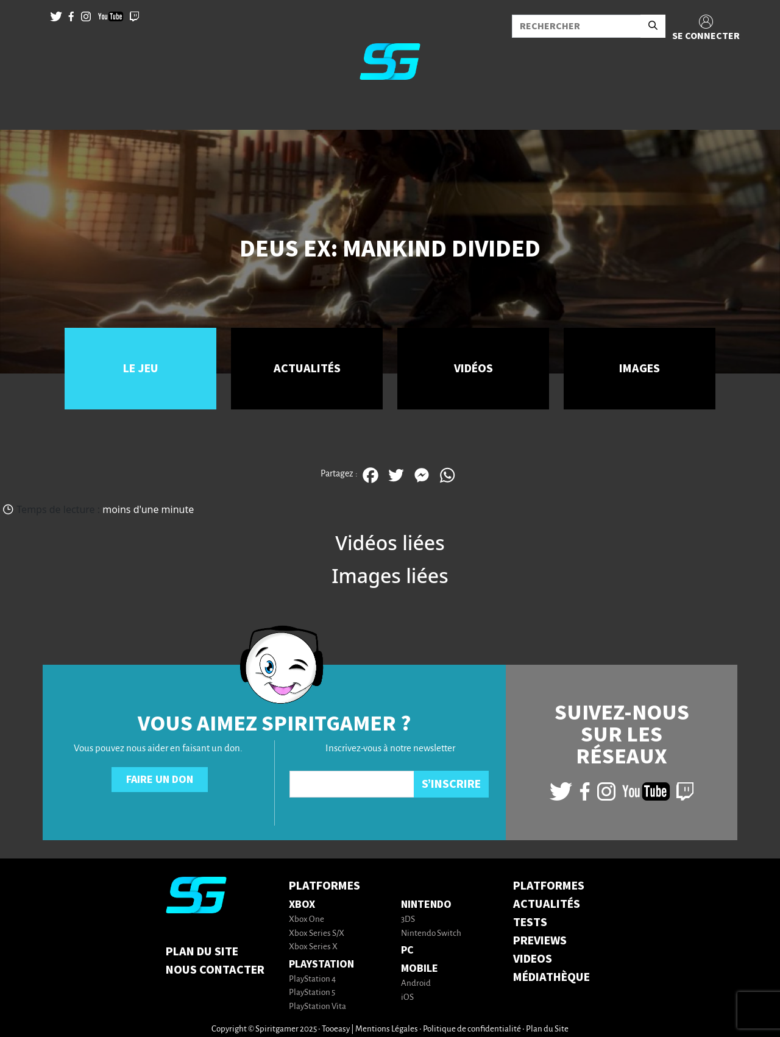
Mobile (419, 968)
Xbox (302, 904)
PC (407, 950)
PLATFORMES (548, 885)
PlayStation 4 (312, 979)
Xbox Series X (313, 947)
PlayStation (321, 964)
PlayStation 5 (312, 992)
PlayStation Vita (317, 1006)
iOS (407, 997)
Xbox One (306, 919)
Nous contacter (215, 970)
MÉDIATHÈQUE (551, 977)
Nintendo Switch (431, 933)
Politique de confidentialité (472, 1029)
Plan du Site (202, 951)
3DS (408, 919)
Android (416, 983)
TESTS (530, 922)
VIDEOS (532, 959)
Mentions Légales (386, 1029)
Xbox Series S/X (316, 933)
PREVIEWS (540, 940)
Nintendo (426, 904)
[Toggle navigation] (25, 109)
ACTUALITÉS (546, 904)
